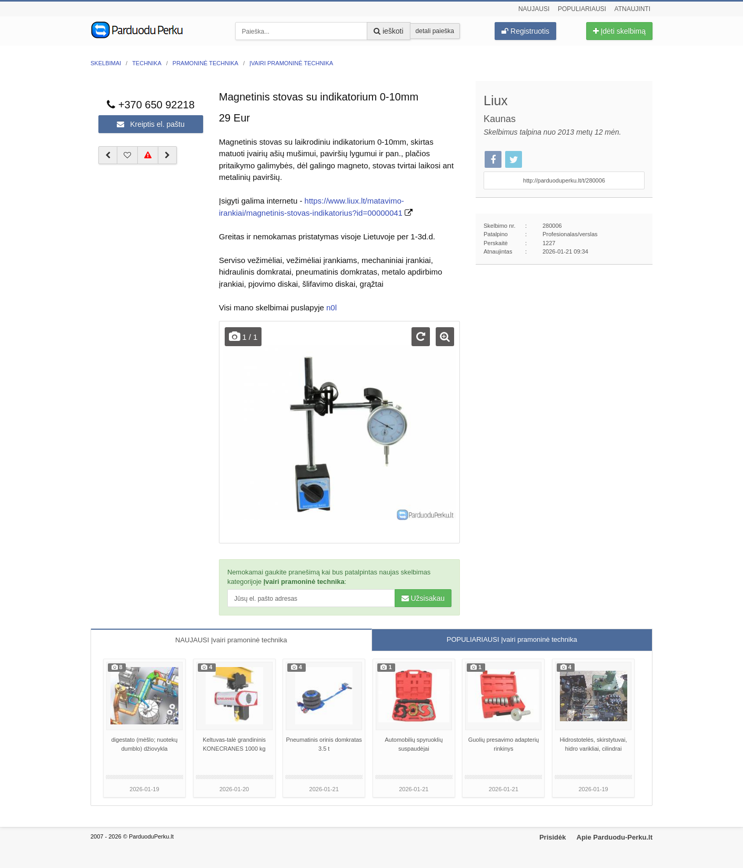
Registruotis (525, 31)
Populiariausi (582, 9)
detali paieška (435, 31)
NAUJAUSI (231, 640)
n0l (331, 307)
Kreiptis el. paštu (150, 124)
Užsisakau (423, 598)
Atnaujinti (632, 9)
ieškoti (389, 31)
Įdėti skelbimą (619, 31)
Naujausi (533, 9)
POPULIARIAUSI (512, 639)
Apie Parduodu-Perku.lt (614, 837)
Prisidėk (552, 837)
